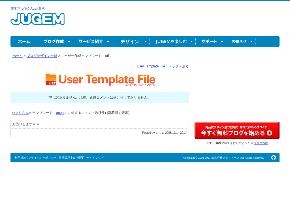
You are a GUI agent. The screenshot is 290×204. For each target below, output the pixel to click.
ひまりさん (20, 113)
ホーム (24, 41)
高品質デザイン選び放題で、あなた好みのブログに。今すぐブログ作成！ (237, 130)
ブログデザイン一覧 (42, 56)
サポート (211, 41)
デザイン (131, 41)
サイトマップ (94, 157)
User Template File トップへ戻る (163, 66)
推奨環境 (64, 157)
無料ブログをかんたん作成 (27, 8)
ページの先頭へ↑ (274, 157)
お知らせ (240, 41)
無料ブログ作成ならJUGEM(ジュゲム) (37, 22)
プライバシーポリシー (42, 157)
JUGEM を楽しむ (173, 41)
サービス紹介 (92, 41)
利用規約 (20, 157)
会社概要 (78, 157)
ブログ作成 (55, 41)
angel (60, 113)
